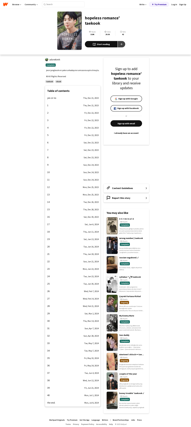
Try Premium (159, 4)
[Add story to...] (121, 44)
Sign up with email (126, 123)
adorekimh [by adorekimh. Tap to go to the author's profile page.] (54, 59)
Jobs (133, 420)
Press (139, 420)
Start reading (101, 44)
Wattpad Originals (57, 420)
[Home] (5, 4)
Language (96, 420)
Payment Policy (87, 424)
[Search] (44, 4)
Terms (68, 424)
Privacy (76, 424)
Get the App (84, 420)
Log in (174, 4)
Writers (105, 420)
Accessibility (101, 424)
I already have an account (126, 133)
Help (111, 424)
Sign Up (182, 4)
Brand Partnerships (121, 420)
